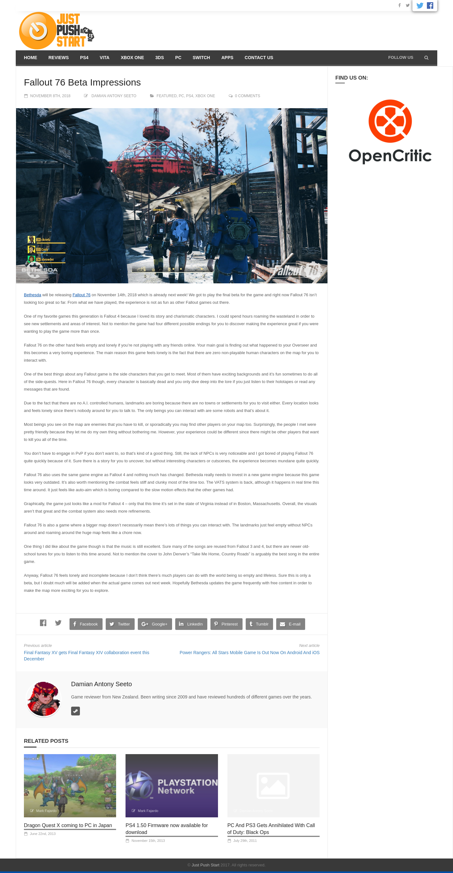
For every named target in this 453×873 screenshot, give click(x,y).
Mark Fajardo (46, 811)
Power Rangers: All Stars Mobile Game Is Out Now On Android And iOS (250, 652)
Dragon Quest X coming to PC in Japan (68, 825)
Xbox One (132, 57)
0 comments (247, 96)
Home (30, 57)
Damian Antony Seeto (114, 96)
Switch (201, 57)
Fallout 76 (82, 294)
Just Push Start (205, 865)
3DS (159, 57)
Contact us (259, 57)
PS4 (84, 57)
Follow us (400, 57)
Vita (104, 57)
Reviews (58, 57)
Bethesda (32, 294)
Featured (167, 96)
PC (178, 57)
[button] (426, 57)
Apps (227, 57)
